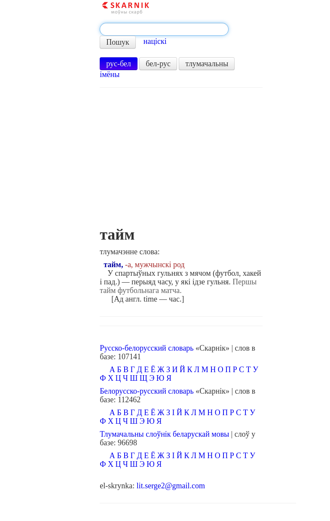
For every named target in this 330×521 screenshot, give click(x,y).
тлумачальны (206, 63)
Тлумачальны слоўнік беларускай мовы (164, 434)
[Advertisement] (181, 161)
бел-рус (158, 63)
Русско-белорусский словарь (146, 348)
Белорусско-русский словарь (147, 391)
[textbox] (164, 29)
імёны (109, 74)
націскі (155, 41)
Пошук (117, 42)
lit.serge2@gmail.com (171, 485)
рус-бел (118, 63)
